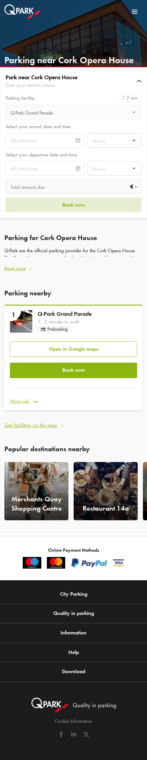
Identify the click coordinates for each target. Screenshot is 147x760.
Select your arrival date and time (38, 126)
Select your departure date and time (41, 154)
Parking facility (20, 98)
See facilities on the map (30, 425)
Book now (73, 370)
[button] (73, 81)
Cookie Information (73, 721)
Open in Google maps (73, 349)
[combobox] (73, 114)
